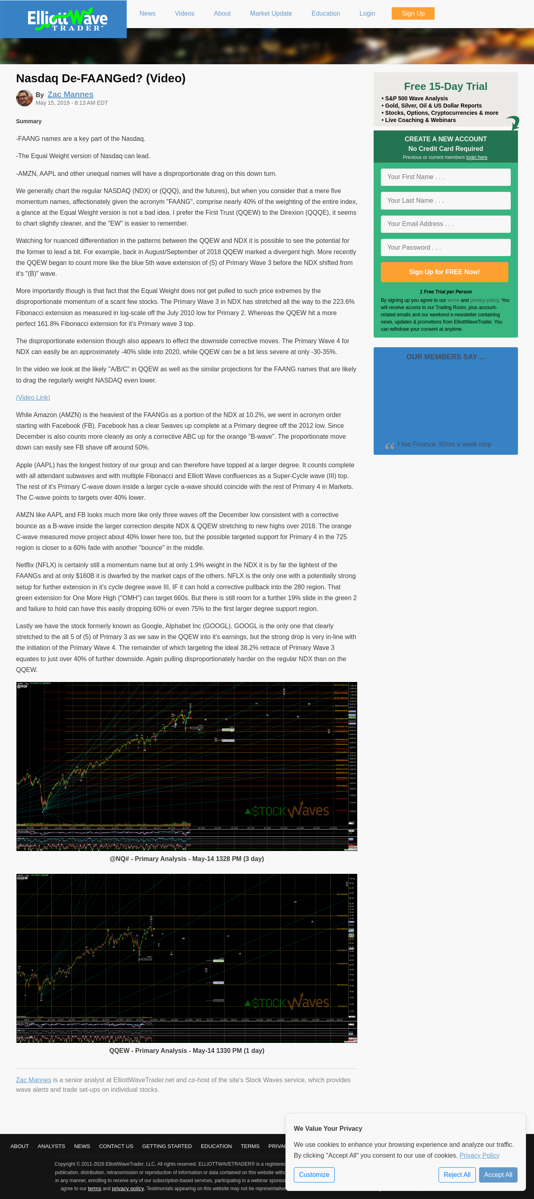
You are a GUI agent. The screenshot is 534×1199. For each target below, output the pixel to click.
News (82, 1146)
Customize (314, 1174)
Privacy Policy (479, 1155)
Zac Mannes (33, 1080)
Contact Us (116, 1146)
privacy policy (484, 300)
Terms (250, 1146)
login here (476, 157)
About (19, 1146)
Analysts (51, 1146)
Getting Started (167, 1146)
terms (453, 300)
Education (216, 1146)
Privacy (280, 1146)
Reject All (457, 1174)
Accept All (498, 1174)
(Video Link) (33, 397)
